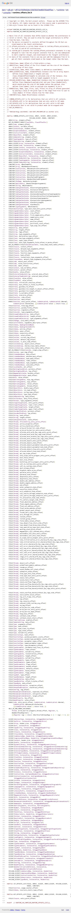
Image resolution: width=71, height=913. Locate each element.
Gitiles (12, 910)
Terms (23, 910)
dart (4, 10)
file (43, 17)
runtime (60, 10)
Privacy (17, 910)
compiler (7, 12)
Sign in (67, 3)
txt (62, 910)
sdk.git (10, 10)
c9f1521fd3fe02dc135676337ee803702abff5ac (34, 10)
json (67, 910)
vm (67, 10)
